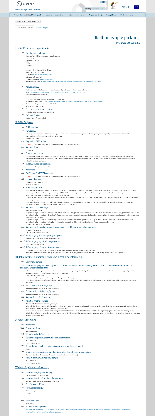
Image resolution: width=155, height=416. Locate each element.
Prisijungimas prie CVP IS (94, 8)
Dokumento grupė (42, 28)
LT (104, 2)
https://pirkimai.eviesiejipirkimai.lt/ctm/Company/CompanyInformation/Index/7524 (73, 82)
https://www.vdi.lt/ (47, 79)
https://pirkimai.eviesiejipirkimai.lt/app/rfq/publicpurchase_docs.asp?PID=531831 (55, 92)
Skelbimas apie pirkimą (25, 28)
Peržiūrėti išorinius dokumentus (28, 21)
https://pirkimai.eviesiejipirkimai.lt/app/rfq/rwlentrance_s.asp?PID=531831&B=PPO (73, 101)
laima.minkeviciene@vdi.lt (42, 75)
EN (100, 2)
